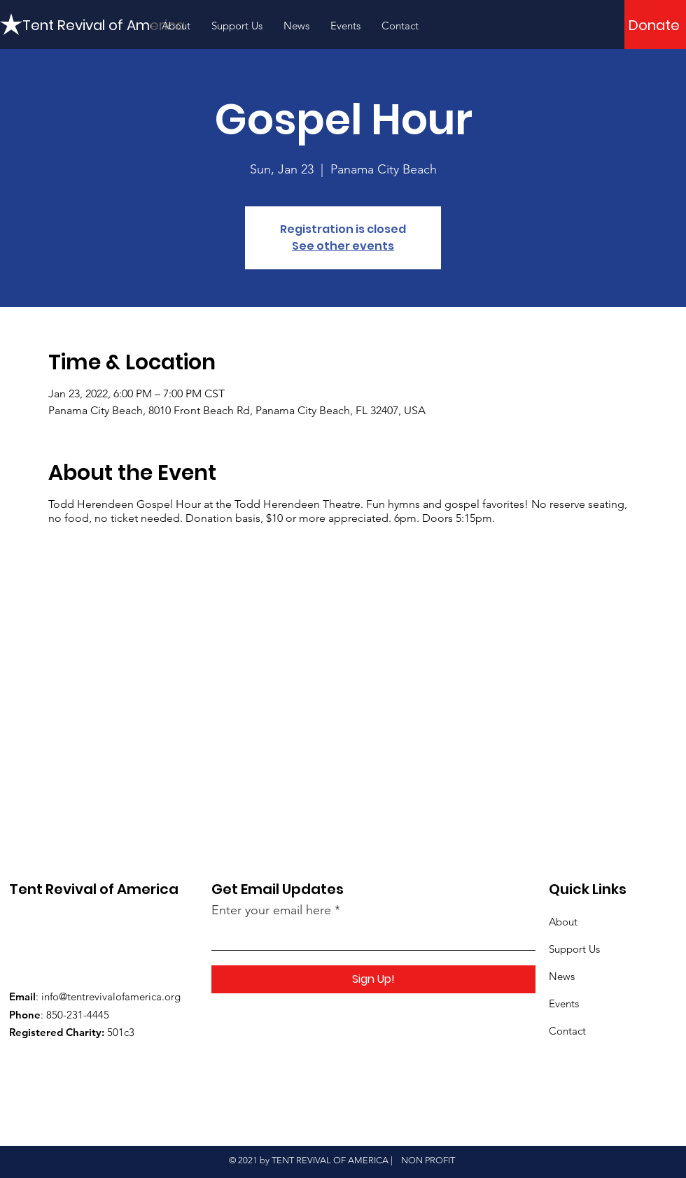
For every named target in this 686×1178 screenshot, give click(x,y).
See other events (343, 246)
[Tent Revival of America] (104, 25)
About (563, 921)
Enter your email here (271, 910)
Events (564, 1003)
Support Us (574, 949)
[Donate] (654, 25)
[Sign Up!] (373, 979)
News (562, 976)
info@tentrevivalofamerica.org (111, 996)
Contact (567, 1030)
